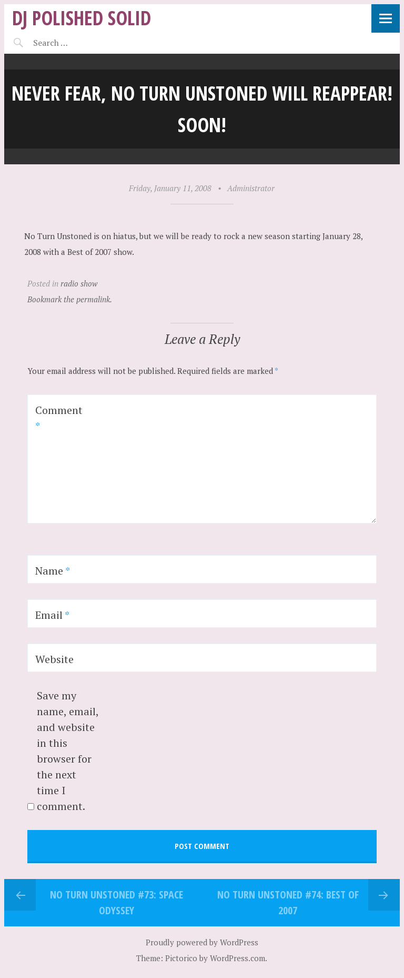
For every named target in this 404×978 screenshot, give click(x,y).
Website (54, 659)
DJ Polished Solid (81, 17)
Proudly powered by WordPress (202, 942)
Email (52, 615)
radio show (78, 283)
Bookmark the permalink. (69, 299)
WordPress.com (237, 958)
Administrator (251, 188)
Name (52, 571)
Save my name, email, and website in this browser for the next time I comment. (67, 750)
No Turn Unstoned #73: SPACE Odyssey (116, 902)
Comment (59, 418)
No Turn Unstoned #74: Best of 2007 (288, 902)
